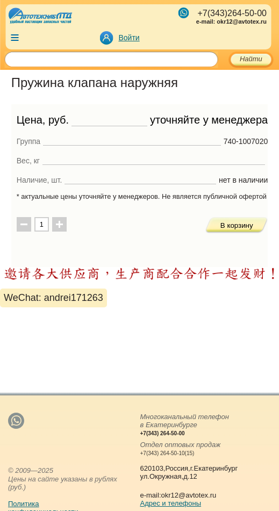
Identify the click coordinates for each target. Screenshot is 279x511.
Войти (129, 37)
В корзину (236, 225)
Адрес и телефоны (170, 503)
